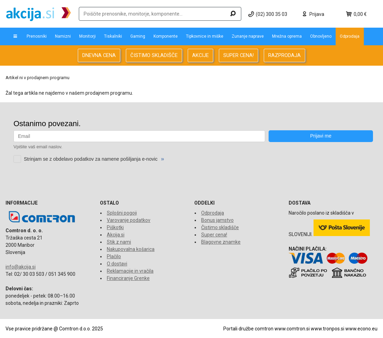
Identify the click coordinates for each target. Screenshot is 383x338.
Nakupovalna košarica (131, 249)
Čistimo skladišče (220, 227)
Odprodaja (349, 36)
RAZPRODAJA (284, 55)
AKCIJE (200, 55)
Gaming (137, 36)
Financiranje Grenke (128, 278)
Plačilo (114, 256)
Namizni (63, 36)
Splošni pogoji (122, 213)
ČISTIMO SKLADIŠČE (154, 55)
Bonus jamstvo (217, 220)
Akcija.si (115, 234)
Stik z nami (119, 242)
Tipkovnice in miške (204, 36)
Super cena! (214, 234)
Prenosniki (37, 36)
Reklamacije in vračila (130, 271)
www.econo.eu (361, 328)
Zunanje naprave (248, 36)
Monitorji (87, 36)
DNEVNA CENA (99, 55)
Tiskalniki (113, 36)
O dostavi (117, 263)
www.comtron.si (292, 328)
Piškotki (115, 227)
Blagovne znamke (221, 242)
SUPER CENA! (238, 55)
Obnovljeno (320, 36)
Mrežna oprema (287, 36)
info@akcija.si (21, 267)
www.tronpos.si (327, 328)
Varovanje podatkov (128, 220)
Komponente (165, 36)
